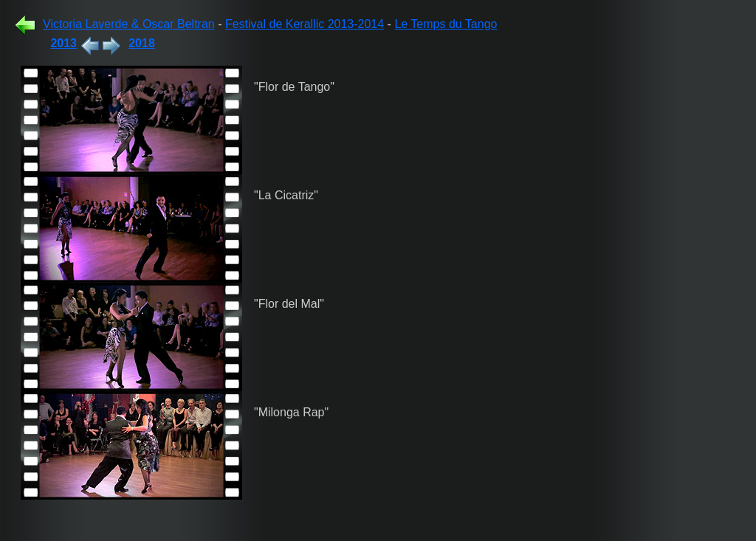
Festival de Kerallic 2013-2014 (304, 24)
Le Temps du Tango (445, 24)
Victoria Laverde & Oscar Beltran (129, 24)
